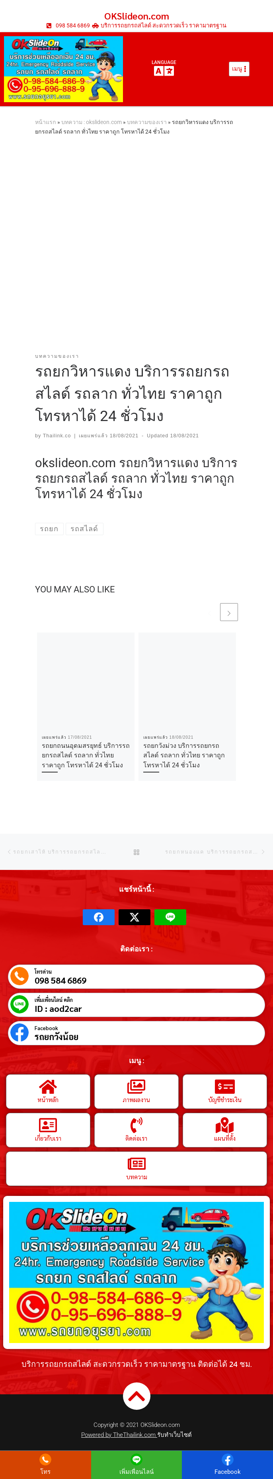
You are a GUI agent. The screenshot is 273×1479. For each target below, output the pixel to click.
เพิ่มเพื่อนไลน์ (136, 1471)
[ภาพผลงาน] (136, 1087)
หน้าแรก (45, 122)
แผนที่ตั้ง (225, 1138)
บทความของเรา (147, 122)
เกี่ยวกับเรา (48, 1138)
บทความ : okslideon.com (91, 122)
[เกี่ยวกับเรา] (48, 1125)
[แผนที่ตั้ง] (225, 1125)
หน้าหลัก (47, 1099)
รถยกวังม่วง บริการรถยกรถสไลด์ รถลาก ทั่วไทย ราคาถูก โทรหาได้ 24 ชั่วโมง (184, 755)
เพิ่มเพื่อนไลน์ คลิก (54, 999)
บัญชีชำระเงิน (225, 1099)
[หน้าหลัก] (48, 1087)
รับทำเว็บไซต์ (174, 1434)
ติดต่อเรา (136, 1138)
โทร (45, 1471)
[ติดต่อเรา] (136, 1125)
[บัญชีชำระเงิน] (225, 1087)
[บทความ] (136, 1164)
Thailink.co (57, 436)
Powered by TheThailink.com (119, 1434)
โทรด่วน (43, 971)
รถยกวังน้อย (56, 1036)
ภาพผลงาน (136, 1099)
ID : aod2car (58, 1008)
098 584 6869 (60, 980)
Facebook (46, 1028)
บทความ (136, 1176)
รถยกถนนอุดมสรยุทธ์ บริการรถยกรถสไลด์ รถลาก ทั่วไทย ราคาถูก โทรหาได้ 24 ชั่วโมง (86, 755)
